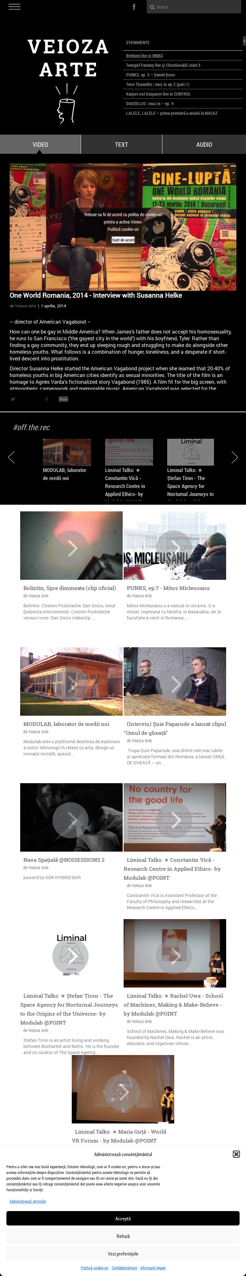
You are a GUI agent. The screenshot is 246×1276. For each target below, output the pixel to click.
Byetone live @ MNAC (144, 55)
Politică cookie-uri (95, 1267)
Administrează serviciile (28, 1201)
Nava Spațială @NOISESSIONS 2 (63, 859)
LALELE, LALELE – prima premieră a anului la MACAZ (171, 113)
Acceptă (123, 1218)
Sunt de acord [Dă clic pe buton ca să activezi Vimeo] (123, 240)
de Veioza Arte (23, 306)
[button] (236, 1154)
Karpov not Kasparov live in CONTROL (158, 94)
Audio (204, 144)
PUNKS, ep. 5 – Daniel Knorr (150, 75)
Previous (11, 457)
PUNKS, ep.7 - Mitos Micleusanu (168, 588)
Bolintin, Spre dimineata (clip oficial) (69, 588)
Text (121, 144)
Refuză (123, 1236)
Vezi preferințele (123, 1253)
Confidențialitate (124, 1267)
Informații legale (153, 1267)
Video (40, 144)
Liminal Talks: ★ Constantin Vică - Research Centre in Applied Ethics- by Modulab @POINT (125, 486)
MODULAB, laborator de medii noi (66, 724)
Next (235, 457)
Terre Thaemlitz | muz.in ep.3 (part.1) (157, 84)
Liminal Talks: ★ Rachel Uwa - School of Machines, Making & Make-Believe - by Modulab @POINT (173, 1004)
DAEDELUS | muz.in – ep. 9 (150, 103)
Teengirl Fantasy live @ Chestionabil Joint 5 (163, 65)
